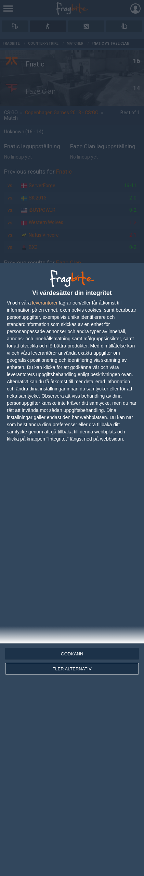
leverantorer (45, 302)
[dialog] (72, 569)
